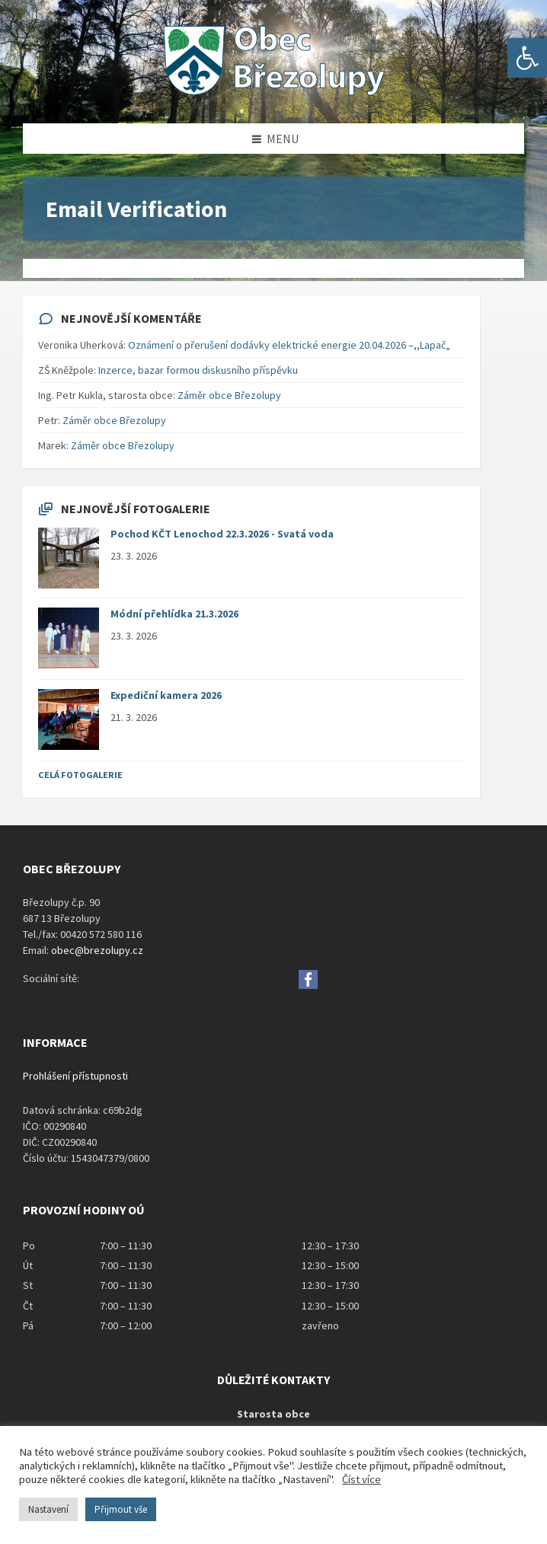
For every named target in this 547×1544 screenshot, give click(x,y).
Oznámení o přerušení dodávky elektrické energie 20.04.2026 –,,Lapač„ (289, 345)
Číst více (361, 1479)
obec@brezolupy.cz (97, 950)
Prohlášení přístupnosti (75, 1076)
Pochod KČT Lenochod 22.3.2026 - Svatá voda (222, 534)
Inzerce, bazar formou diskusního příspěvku (198, 370)
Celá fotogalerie (80, 774)
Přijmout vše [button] (120, 1509)
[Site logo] (273, 93)
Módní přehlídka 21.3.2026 (174, 613)
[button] (527, 58)
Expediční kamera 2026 (166, 695)
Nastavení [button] (48, 1509)
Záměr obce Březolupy (229, 395)
